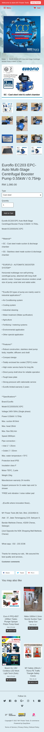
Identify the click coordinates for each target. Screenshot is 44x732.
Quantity (5, 201)
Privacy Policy (23, 727)
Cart (37, 8)
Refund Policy (34, 727)
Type (4, 191)
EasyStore (26, 723)
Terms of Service (11, 727)
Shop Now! (35, 3)
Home (4, 59)
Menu (7, 8)
